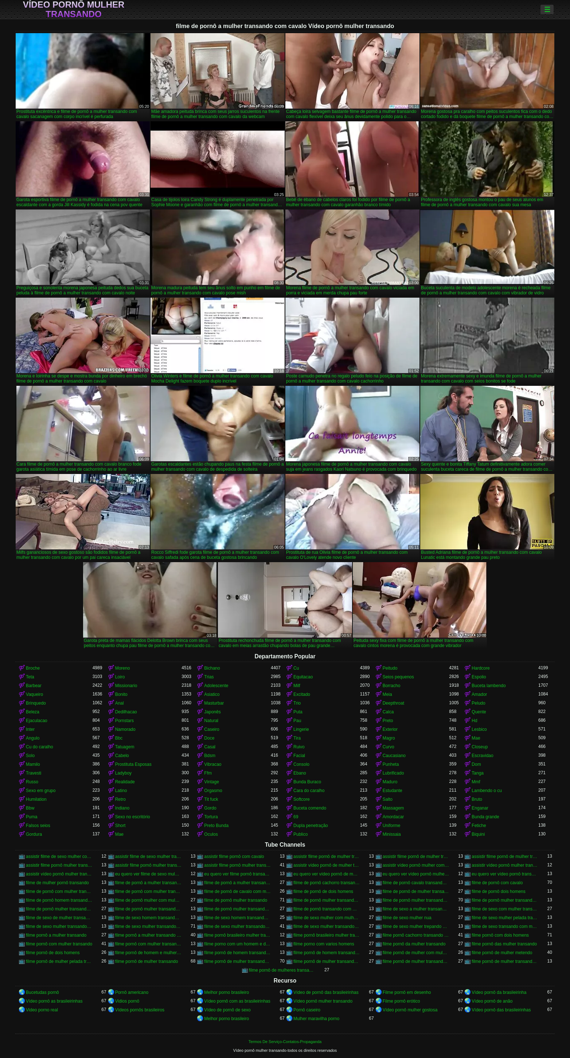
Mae (476, 738)
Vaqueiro (34, 694)
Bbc (119, 738)
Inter (30, 729)
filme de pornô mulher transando (235, 900)
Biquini (478, 834)
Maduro (390, 781)
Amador (479, 694)
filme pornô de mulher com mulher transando (416, 952)
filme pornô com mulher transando (59, 944)
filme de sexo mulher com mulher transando (326, 917)
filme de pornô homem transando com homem (59, 900)
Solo (30, 755)
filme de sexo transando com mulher (505, 926)
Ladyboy (123, 773)
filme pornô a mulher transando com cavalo (148, 935)
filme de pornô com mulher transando (59, 891)
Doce (209, 738)
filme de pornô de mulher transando (416, 891)
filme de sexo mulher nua (407, 917)
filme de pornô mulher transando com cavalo (416, 900)
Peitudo (390, 668)
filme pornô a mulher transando (56, 935)
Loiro (120, 676)
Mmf (476, 781)
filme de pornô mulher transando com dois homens (505, 900)
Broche (33, 668)
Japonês (212, 711)
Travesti (33, 773)
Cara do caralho (308, 790)
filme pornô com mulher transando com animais (148, 944)
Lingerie (301, 729)
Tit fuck (211, 799)
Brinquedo (36, 703)
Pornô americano (131, 992)
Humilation (36, 799)
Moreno (122, 668)
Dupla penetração (310, 825)
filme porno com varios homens (323, 944)
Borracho (392, 685)
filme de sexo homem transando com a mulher (148, 917)
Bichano (212, 668)
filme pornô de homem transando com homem (326, 952)
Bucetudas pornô (42, 992)
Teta (30, 676)
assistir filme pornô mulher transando (59, 865)
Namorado (125, 729)
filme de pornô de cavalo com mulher (237, 891)
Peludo (478, 703)
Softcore (301, 799)
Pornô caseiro (306, 1009)
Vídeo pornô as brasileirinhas (54, 1001)
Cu (296, 668)
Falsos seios (38, 825)
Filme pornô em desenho (407, 992)
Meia (387, 694)
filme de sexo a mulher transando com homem (416, 909)
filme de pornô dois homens (498, 891)
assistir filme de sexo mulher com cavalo (59, 856)
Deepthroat (393, 703)
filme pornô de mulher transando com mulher (416, 961)
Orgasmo (213, 790)
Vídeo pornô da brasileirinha (499, 992)
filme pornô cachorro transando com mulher (416, 935)
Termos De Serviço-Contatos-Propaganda (285, 1041)
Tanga (478, 773)
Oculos (211, 834)
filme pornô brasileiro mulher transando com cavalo (326, 935)
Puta (297, 711)
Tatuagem (124, 746)
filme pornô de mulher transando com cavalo (237, 961)
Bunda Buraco (307, 781)
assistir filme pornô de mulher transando (326, 856)
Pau (297, 720)
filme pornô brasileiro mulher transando (237, 935)
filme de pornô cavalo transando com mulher (416, 882)
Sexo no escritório (132, 816)
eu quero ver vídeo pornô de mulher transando (326, 874)
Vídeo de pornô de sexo (227, 1009)
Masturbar (214, 703)
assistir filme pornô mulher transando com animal (148, 865)
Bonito (121, 694)
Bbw (30, 808)
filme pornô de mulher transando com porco (505, 961)
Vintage (211, 781)
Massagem (393, 808)
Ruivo (299, 746)
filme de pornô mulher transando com (326, 900)
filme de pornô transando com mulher (326, 909)
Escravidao (482, 755)
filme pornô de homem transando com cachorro (237, 952)
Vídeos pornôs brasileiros (139, 1009)
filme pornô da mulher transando (414, 944)
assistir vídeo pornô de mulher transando (326, 865)
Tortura (211, 816)
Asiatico (211, 694)
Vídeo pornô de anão (492, 1001)
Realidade (125, 781)
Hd (474, 720)
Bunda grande (485, 816)
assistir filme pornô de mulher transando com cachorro (416, 856)
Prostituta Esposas (133, 764)
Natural (211, 720)
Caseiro (211, 729)
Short (120, 825)
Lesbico (479, 729)
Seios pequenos (398, 676)
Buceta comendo (309, 808)
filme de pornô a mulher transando (148, 882)
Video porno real (42, 1009)
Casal (209, 746)
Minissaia (392, 834)
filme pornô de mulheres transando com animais (282, 970)
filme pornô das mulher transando (504, 944)
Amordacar (393, 816)
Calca (388, 711)
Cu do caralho (39, 746)
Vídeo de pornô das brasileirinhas (326, 992)
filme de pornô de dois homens (323, 891)
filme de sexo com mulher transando (505, 909)
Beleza (32, 711)
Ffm (208, 773)
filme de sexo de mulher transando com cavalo (59, 917)
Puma (31, 816)
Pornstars (124, 720)
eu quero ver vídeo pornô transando (505, 874)
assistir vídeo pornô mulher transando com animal (505, 865)
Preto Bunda (216, 825)
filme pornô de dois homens (52, 952)
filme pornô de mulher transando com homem (326, 961)
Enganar (480, 808)
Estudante (392, 790)
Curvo (388, 746)
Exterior (390, 729)
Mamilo (33, 764)
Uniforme (392, 825)
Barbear (34, 685)
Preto (388, 720)
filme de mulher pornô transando (57, 882)
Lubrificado (393, 773)
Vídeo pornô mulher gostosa (410, 1009)
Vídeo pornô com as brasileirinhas (237, 1001)
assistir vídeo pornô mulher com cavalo (416, 865)
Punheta (391, 764)
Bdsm (209, 755)
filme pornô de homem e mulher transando (148, 952)
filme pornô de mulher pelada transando (59, 961)
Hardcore (480, 668)
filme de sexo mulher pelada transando (505, 917)
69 (295, 816)
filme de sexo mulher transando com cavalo (148, 926)
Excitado (301, 694)
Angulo (32, 738)
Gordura (34, 834)
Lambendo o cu (487, 790)
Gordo (210, 808)
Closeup (480, 746)
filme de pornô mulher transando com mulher (237, 909)
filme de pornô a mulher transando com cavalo (237, 882)
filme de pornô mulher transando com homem (59, 909)
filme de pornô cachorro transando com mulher (326, 882)
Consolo (301, 764)
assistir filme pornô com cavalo (234, 856)
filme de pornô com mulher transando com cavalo (148, 891)
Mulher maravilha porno (316, 1018)
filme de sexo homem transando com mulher (237, 917)
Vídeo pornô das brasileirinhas (501, 1009)
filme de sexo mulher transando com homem (237, 926)
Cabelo (122, 755)
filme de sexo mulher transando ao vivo (59, 926)
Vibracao (212, 764)
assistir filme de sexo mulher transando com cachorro (148, 856)
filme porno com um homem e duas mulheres (237, 944)
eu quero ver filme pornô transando (237, 874)
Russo (32, 781)
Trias (209, 676)
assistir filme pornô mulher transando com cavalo (237, 865)
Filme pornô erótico (401, 1001)
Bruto (477, 799)
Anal (119, 703)
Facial (299, 755)
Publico (300, 834)
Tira (297, 738)
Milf (296, 685)
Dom (476, 764)
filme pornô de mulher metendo (502, 952)
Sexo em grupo (40, 790)
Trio (297, 703)
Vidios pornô (127, 1001)
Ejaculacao (36, 720)
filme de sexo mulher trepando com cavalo (416, 926)
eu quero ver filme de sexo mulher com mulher (148, 874)
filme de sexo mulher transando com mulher (326, 926)
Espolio (479, 676)
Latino (121, 790)
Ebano (299, 773)
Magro (389, 738)
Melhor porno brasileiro (226, 992)
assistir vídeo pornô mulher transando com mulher (59, 874)
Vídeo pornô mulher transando (74, 9)
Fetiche (479, 825)
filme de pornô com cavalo (497, 882)
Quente (479, 711)
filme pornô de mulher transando (146, 961)
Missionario (126, 685)
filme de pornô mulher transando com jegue (148, 909)
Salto (388, 799)
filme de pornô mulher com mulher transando (148, 900)
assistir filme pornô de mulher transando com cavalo (505, 856)
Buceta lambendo (488, 685)
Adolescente (216, 685)
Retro (120, 799)
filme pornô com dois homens (500, 935)
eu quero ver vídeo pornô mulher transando (416, 874)
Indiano (122, 808)
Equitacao (303, 676)
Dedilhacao (126, 711)
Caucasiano (394, 755)
